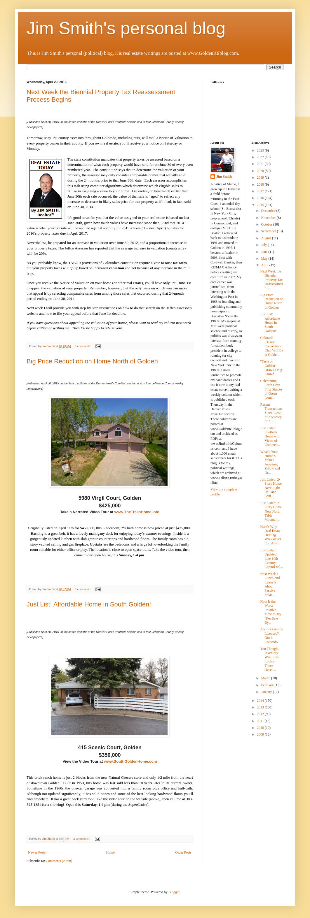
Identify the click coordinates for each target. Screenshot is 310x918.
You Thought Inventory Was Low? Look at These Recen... (269, 659)
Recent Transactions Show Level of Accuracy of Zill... (271, 412)
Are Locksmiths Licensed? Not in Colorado (271, 635)
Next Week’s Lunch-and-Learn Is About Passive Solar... (270, 584)
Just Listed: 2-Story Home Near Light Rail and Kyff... (270, 487)
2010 (261, 728)
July (264, 245)
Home (110, 852)
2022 (261, 157)
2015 (261, 205)
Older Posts (183, 852)
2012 (261, 714)
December (268, 211)
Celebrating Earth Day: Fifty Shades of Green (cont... (271, 389)
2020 (261, 171)
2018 (261, 184)
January (267, 692)
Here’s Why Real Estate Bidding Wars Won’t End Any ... (270, 535)
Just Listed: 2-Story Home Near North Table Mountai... (270, 511)
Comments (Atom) (59, 861)
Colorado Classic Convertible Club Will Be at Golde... (271, 346)
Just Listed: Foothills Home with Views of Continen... (270, 436)
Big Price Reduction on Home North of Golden (92, 361)
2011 (261, 721)
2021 (261, 164)
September (269, 231)
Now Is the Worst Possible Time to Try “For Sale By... (270, 612)
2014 (261, 701)
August (266, 238)
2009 (261, 734)
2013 (261, 707)
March (266, 678)
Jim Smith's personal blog (126, 28)
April (265, 265)
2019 (261, 177)
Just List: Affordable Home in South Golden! (89, 604)
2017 (261, 191)
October (267, 224)
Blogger (174, 892)
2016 (261, 198)
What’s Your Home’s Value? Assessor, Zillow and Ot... (270, 462)
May (264, 258)
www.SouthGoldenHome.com (130, 761)
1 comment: (82, 346)
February (267, 685)
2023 (261, 150)
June (264, 252)
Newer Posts (37, 852)
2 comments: (81, 838)
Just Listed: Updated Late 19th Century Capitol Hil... (271, 558)
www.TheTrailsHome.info (136, 512)
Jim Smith (224, 177)
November (269, 218)
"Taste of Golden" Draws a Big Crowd (271, 367)
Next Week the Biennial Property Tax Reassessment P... (271, 279)
